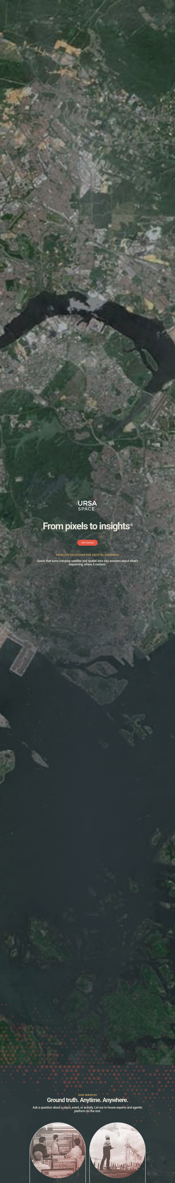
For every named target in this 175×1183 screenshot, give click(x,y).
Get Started (87, 542)
